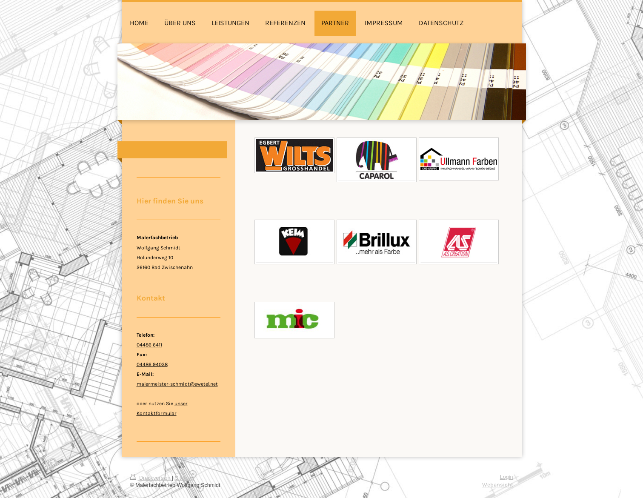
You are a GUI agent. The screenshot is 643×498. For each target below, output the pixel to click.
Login (506, 477)
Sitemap (184, 478)
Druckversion (151, 478)
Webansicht (497, 484)
